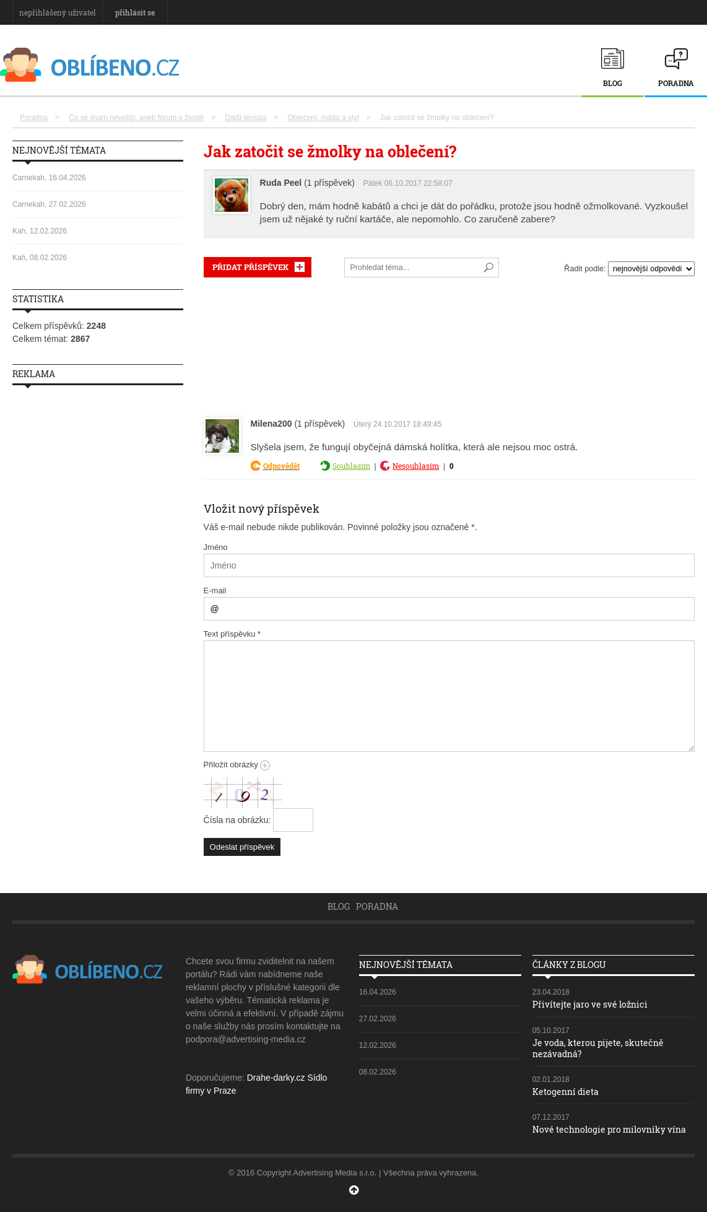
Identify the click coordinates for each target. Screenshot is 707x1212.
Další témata (246, 117)
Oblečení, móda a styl (323, 117)
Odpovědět (281, 466)
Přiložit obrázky (237, 764)
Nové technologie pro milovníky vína (609, 1129)
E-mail (215, 590)
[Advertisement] (449, 345)
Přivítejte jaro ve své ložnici (590, 1004)
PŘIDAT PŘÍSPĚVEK (250, 267)
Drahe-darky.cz (276, 1078)
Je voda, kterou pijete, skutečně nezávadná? (598, 1048)
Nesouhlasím (416, 466)
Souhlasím (351, 466)
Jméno (216, 547)
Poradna (676, 83)
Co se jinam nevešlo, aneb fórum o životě (136, 117)
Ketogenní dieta (565, 1091)
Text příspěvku (232, 634)
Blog (612, 83)
